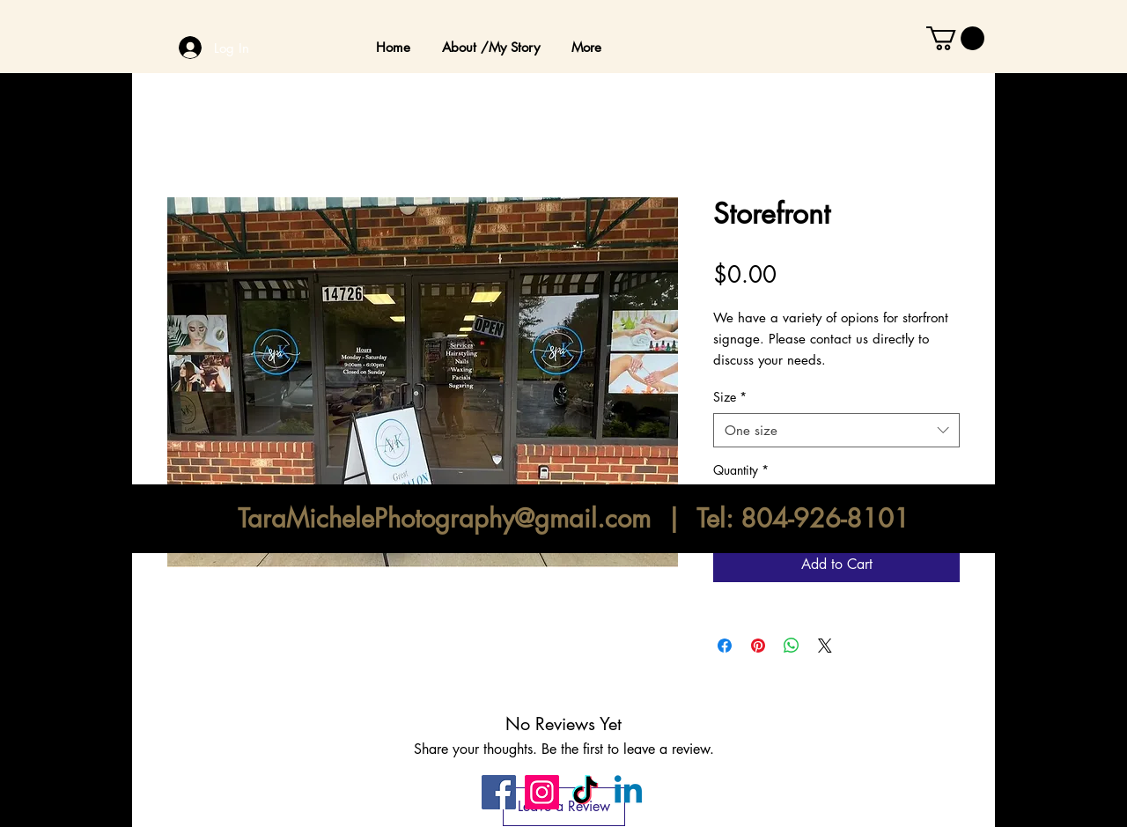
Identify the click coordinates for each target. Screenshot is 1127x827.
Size (730, 396)
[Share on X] (825, 645)
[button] (955, 38)
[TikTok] (585, 792)
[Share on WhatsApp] (791, 645)
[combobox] (836, 430)
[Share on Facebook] (724, 645)
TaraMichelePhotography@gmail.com (444, 518)
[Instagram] (542, 792)
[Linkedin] (628, 792)
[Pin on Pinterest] (758, 645)
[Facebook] (499, 792)
